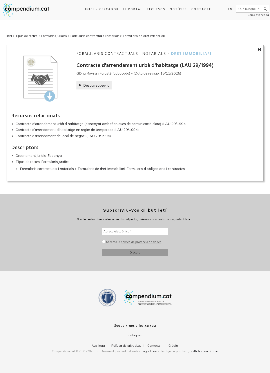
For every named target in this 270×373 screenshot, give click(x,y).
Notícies (176, 9)
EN (228, 9)
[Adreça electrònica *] (135, 231)
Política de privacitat (126, 346)
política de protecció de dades (141, 242)
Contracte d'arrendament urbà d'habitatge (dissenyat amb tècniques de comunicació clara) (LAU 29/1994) (101, 123)
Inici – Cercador (100, 9)
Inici (9, 36)
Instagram (135, 335)
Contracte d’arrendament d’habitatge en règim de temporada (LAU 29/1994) (77, 129)
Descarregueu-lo (94, 85)
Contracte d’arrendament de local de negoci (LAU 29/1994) (63, 136)
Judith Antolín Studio (203, 351)
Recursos (154, 9)
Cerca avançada (256, 14)
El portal (131, 9)
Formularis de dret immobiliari (144, 36)
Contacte (200, 9)
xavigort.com (148, 351)
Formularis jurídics (54, 36)
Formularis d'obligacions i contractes (156, 168)
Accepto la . (132, 242)
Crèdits (174, 346)
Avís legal (98, 346)
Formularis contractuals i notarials (95, 36)
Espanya (54, 155)
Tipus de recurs (27, 36)
